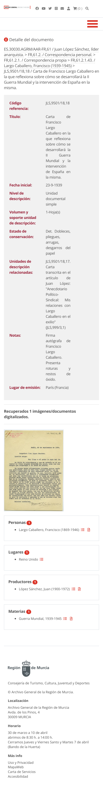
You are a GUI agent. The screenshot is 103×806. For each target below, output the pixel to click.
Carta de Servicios (22, 771)
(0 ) (78, 8)
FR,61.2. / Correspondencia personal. (60, 54)
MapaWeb (16, 767)
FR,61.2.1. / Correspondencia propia (35, 60)
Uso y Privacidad (21, 762)
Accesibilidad (18, 776)
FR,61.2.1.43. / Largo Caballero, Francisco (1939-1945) (49, 63)
